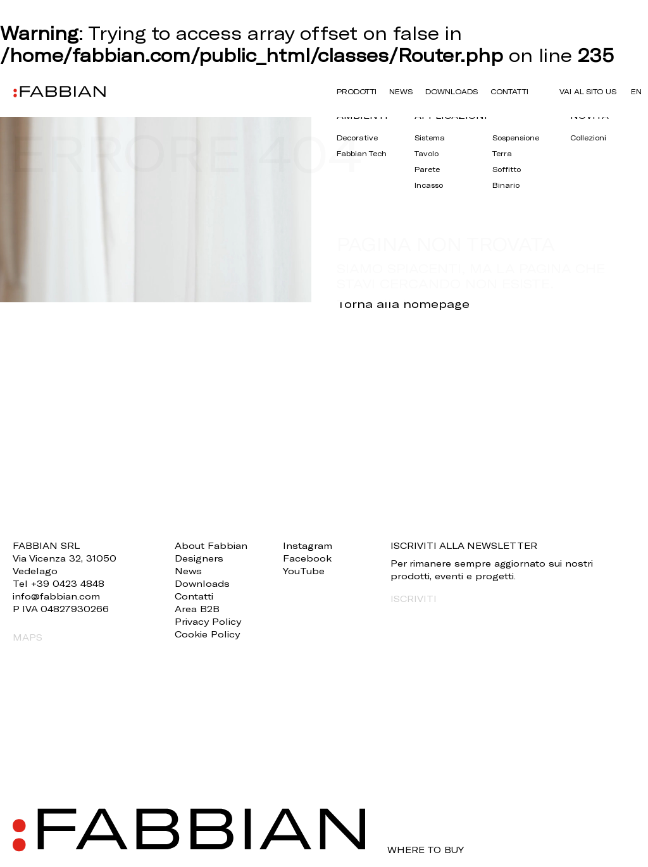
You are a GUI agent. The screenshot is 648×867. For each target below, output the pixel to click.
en (636, 91)
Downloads (451, 91)
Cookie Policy (207, 634)
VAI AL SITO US (587, 91)
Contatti (509, 91)
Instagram (307, 545)
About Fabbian (211, 545)
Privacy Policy (208, 621)
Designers (199, 558)
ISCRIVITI (413, 598)
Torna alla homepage (403, 304)
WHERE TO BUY (425, 849)
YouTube (304, 570)
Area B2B (197, 608)
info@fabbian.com (56, 596)
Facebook (307, 558)
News (401, 91)
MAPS (27, 637)
